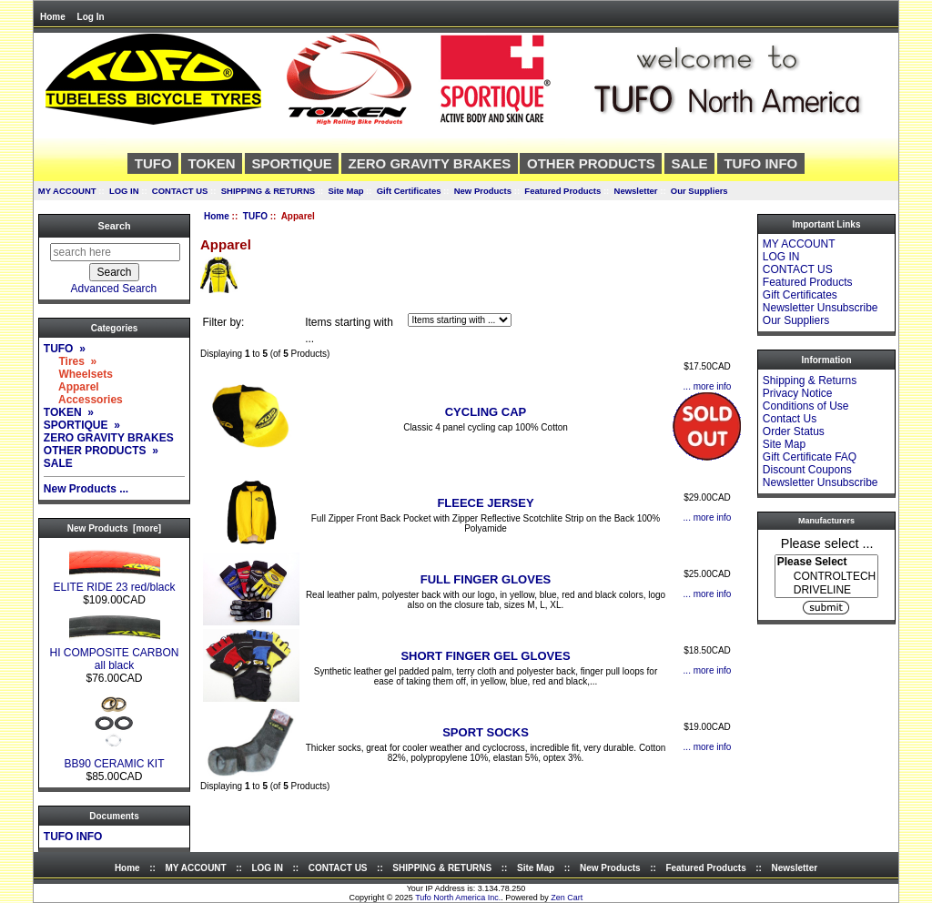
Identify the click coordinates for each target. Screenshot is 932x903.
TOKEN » (69, 412)
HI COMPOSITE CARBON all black (113, 654)
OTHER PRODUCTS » (101, 450)
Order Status (794, 431)
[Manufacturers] (826, 576)
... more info (708, 386)
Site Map (345, 191)
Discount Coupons (807, 469)
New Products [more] (114, 528)
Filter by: (223, 322)
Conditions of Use (806, 406)
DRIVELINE (826, 590)
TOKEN (211, 163)
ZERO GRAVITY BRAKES (430, 163)
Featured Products (562, 191)
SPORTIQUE (291, 163)
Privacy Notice (798, 393)
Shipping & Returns (809, 380)
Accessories (83, 399)
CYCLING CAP (486, 412)
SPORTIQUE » (82, 425)
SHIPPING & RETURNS (268, 191)
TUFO (255, 216)
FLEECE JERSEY (485, 503)
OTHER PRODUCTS (591, 163)
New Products (483, 191)
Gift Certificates (409, 191)
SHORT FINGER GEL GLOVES (485, 656)
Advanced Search (114, 288)
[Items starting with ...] (460, 320)
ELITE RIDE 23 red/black (114, 582)
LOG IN (124, 191)
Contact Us (789, 418)
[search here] (115, 252)
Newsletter (636, 191)
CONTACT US (180, 191)
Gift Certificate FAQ (809, 457)
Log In (91, 17)
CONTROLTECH (826, 576)
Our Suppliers (699, 191)
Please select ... (827, 542)
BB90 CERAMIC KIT (114, 758)
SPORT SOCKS (485, 732)
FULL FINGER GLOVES (486, 579)
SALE (690, 163)
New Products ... (86, 488)
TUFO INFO (760, 163)
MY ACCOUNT (67, 191)
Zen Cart (566, 897)
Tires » (70, 361)
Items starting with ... (349, 330)
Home (53, 17)
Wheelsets (78, 374)
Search (113, 225)
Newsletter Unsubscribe (820, 307)
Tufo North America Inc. (458, 897)
